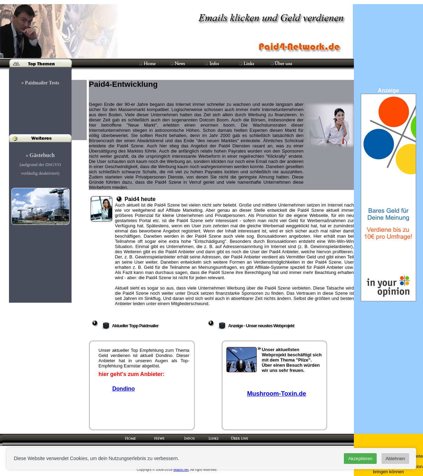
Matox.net (181, 470)
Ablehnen (395, 458)
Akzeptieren (360, 458)
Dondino (123, 389)
